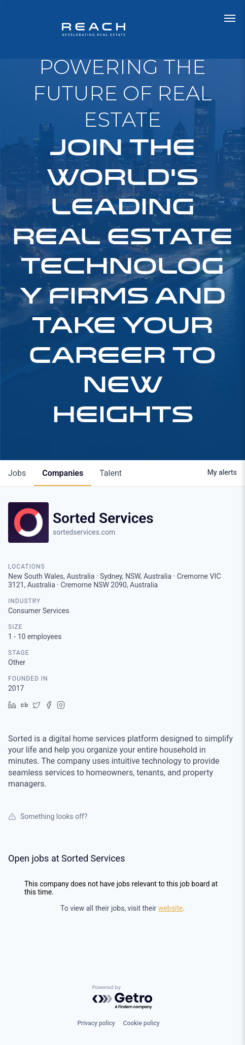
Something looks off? (47, 816)
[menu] (230, 18)
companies (62, 473)
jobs (17, 473)
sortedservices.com (84, 532)
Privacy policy (96, 1023)
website (170, 908)
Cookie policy (141, 1023)
